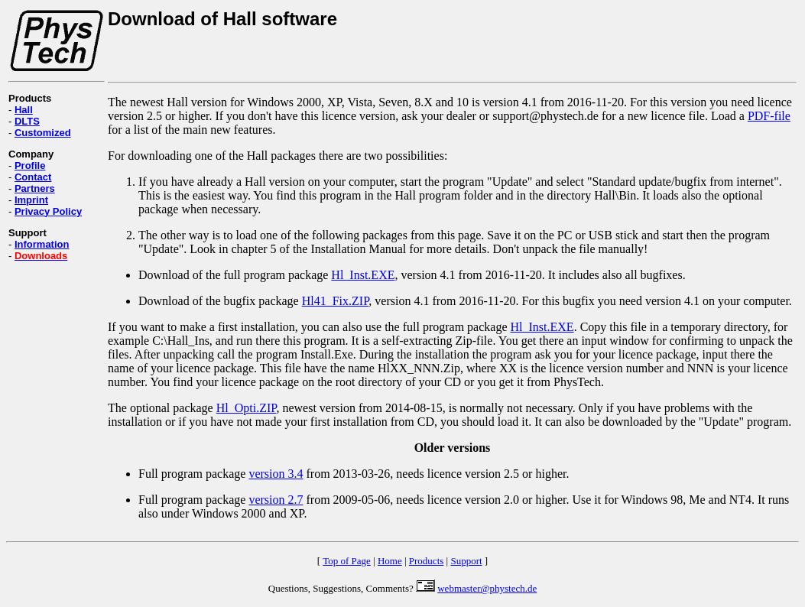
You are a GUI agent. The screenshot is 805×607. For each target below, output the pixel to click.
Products (426, 560)
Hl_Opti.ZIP (246, 407)
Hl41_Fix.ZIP (335, 300)
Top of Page (347, 560)
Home (390, 560)
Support (466, 560)
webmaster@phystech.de (487, 588)
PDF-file (769, 115)
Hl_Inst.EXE (362, 274)
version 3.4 (275, 473)
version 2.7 (275, 499)
